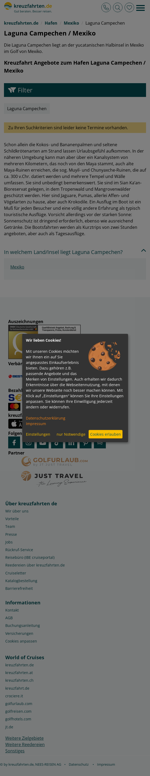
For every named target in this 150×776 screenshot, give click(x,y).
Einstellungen (38, 434)
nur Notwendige (71, 434)
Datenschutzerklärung (45, 417)
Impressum (36, 423)
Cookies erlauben (105, 434)
